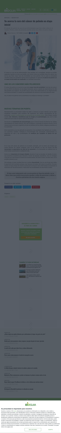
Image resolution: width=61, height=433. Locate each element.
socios (15, 411)
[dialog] (30, 417)
